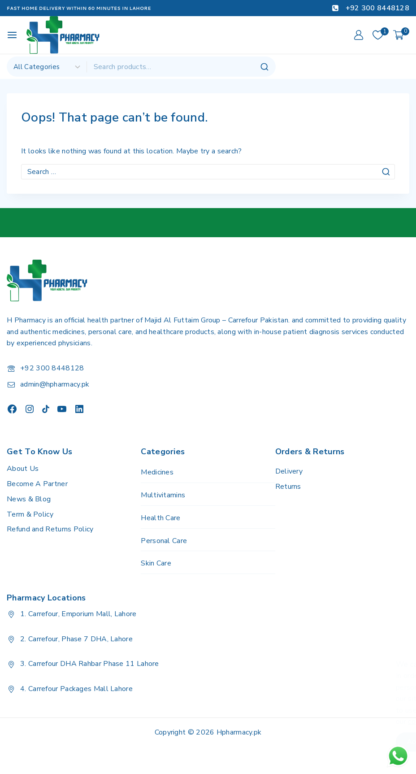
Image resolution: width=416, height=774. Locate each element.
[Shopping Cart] (401, 35)
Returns (288, 486)
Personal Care (164, 541)
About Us (23, 469)
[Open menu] (12, 35)
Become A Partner (37, 484)
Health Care (160, 518)
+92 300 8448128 (52, 368)
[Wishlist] (378, 35)
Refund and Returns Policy (50, 529)
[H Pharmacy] (63, 35)
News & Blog (29, 499)
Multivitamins (163, 495)
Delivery (289, 471)
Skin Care (156, 563)
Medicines (157, 472)
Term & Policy (30, 514)
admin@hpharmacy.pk (54, 384)
